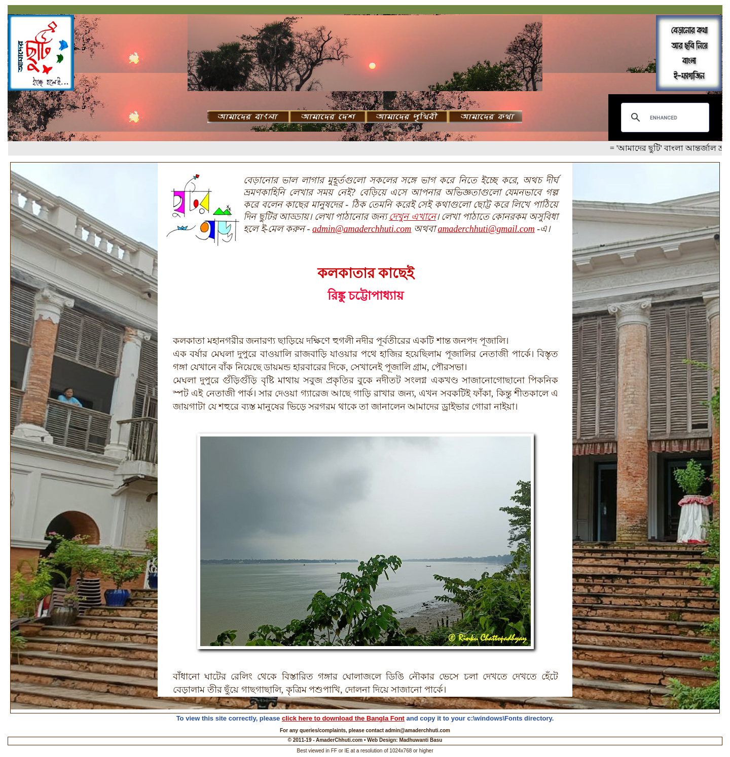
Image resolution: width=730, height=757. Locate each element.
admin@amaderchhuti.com (361, 229)
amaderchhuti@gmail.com (485, 229)
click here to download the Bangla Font (343, 718)
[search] (663, 117)
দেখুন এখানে (412, 217)
